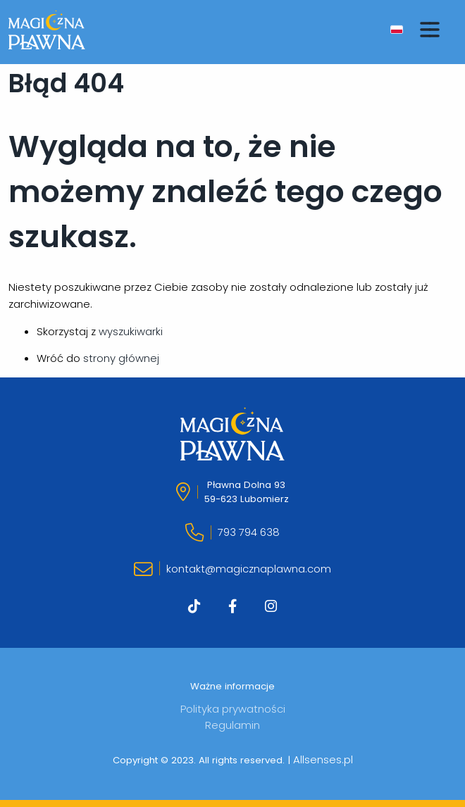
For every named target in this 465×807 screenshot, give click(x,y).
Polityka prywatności (232, 708)
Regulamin (232, 725)
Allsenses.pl (323, 759)
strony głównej (121, 358)
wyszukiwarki (131, 331)
